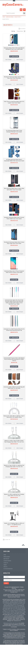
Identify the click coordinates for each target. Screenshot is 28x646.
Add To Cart (14, 279)
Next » (24, 29)
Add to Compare (19, 59)
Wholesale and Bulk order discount (11, 623)
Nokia (11, 613)
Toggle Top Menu (14, 0)
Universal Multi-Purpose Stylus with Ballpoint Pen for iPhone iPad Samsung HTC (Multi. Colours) (14, 359)
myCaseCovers (12, 4)
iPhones (12, 611)
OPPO (8, 613)
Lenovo (20, 613)
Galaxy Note (17, 16)
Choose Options (15, 56)
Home (3, 16)
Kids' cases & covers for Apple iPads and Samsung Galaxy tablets (14, 615)
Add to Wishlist (8, 59)
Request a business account (18, 625)
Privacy (9, 589)
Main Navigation (3, 13)
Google (15, 613)
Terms (13, 589)
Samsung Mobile (10, 16)
